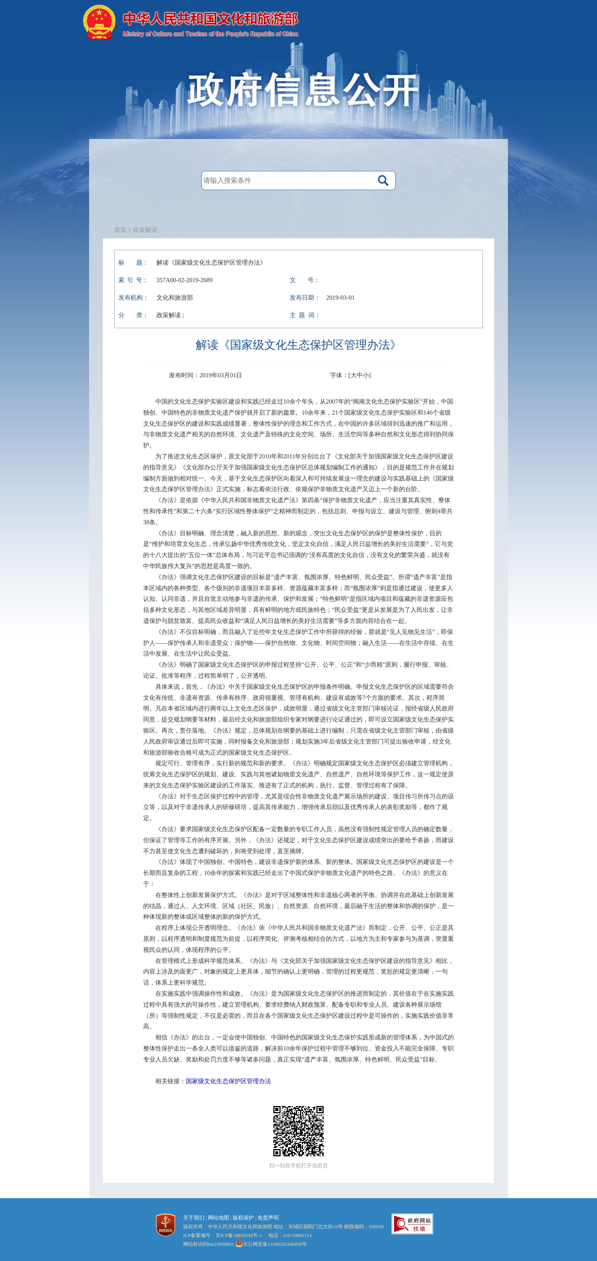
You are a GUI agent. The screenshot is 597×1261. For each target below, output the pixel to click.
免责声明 (268, 1218)
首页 (120, 230)
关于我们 (193, 1218)
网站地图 (218, 1218)
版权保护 (243, 1218)
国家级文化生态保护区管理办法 (228, 1081)
